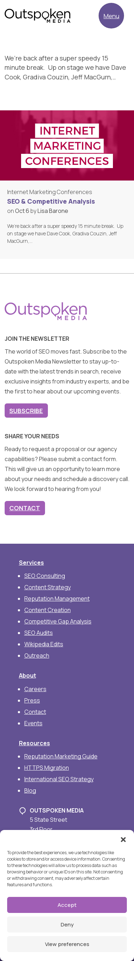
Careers (35, 689)
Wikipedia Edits (43, 644)
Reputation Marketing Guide (61, 756)
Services (31, 562)
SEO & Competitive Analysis (51, 201)
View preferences (67, 944)
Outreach (36, 655)
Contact (24, 508)
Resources (34, 743)
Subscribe (26, 411)
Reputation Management (57, 598)
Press (32, 700)
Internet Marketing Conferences (49, 192)
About (27, 675)
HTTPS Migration (46, 768)
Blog (30, 790)
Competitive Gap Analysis (57, 621)
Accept (67, 905)
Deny (67, 924)
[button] (123, 838)
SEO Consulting (44, 576)
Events (33, 723)
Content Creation (47, 610)
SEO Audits (38, 633)
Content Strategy (47, 587)
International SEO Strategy (59, 779)
